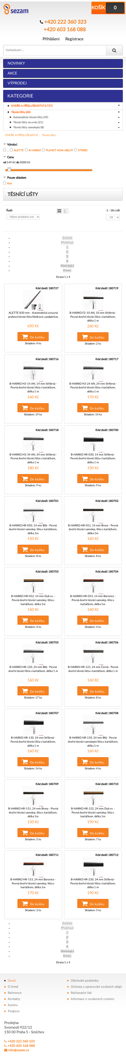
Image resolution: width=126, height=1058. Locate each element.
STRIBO (82, 150)
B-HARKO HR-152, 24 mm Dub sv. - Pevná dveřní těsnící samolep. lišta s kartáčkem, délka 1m (93, 802)
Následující (67, 265)
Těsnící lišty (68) (65, 112)
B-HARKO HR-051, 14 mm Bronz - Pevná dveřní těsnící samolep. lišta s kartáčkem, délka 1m (93, 524)
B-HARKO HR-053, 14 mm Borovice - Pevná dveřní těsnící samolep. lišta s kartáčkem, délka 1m (93, 594)
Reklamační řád (81, 981)
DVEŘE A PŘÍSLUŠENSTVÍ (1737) (66, 105)
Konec (67, 270)
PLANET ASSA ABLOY (59, 150)
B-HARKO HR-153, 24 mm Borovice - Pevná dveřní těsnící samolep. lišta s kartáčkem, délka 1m (33, 872)
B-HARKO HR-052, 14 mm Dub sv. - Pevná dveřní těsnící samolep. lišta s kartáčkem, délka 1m (33, 594)
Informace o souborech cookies (92, 987)
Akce (12, 73)
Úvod (11, 969)
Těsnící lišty (49, 134)
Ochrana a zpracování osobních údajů (96, 975)
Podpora (13, 999)
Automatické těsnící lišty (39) (66, 117)
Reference (15, 981)
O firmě (13, 975)
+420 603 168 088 (65, 28)
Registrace (74, 37)
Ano (9, 183)
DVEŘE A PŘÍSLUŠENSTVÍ (21, 134)
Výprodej (17, 83)
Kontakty (14, 987)
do (17, 162)
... (8, 150)
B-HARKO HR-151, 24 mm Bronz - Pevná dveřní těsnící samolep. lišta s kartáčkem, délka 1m (33, 802)
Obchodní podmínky (85, 969)
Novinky (16, 63)
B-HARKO (35, 150)
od (4, 162)
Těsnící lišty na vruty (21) (66, 122)
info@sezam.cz (18, 1038)
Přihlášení (51, 37)
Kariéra (12, 993)
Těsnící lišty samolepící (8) (66, 127)
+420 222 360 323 (65, 22)
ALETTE (19, 150)
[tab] (63, 144)
